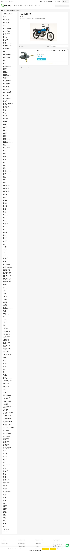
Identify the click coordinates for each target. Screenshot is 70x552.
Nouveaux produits (4, 543)
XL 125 (4, 462)
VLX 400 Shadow (6, 426)
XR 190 (4, 500)
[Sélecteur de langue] (42, 1)
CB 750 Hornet (6, 86)
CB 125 (4, 40)
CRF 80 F (4, 229)
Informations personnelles (41, 542)
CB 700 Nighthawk (7, 83)
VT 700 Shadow (6, 444)
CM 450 (4, 184)
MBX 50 (4, 293)
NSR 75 (4, 324)
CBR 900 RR (5, 141)
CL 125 (4, 165)
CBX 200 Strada (6, 145)
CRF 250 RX (5, 215)
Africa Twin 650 (6, 22)
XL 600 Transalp (6, 477)
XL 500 (4, 474)
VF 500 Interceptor (7, 400)
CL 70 (4, 174)
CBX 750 (4, 152)
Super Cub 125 (6, 381)
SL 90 (4, 372)
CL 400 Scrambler (6, 171)
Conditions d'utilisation (22, 544)
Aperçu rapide (41, 59)
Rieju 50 (4, 359)
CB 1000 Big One (6, 30)
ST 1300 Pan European (7, 380)
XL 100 (4, 461)
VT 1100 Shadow (6, 429)
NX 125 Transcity (6, 342)
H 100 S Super (6, 286)
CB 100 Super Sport (7, 28)
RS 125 (4, 360)
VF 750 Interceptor (7, 406)
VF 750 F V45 (5, 404)
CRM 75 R (5, 237)
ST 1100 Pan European (7, 378)
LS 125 (4, 287)
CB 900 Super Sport (7, 98)
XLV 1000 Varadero (7, 491)
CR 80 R (4, 197)
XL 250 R (4, 471)
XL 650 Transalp (6, 479)
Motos (15, 5)
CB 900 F (5, 94)
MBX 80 (4, 295)
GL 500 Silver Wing (7, 279)
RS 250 (4, 362)
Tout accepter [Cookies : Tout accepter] (46, 548)
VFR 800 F (5, 423)
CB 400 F (5, 65)
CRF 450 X (5, 225)
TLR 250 (4, 392)
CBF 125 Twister (6, 106)
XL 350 (4, 473)
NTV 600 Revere (6, 336)
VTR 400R (5, 453)
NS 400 (4, 313)
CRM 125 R (5, 231)
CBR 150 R (5, 123)
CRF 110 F (5, 202)
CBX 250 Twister (6, 147)
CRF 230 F (5, 208)
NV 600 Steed (6, 340)
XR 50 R (4, 515)
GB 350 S (5, 266)
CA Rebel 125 (5, 27)
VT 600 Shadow (6, 442)
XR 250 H (5, 505)
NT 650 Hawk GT (6, 333)
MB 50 (4, 290)
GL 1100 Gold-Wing (7, 272)
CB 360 (4, 62)
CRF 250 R (5, 212)
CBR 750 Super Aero (7, 139)
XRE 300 (4, 526)
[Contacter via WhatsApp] (67, 545)
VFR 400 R (5, 413)
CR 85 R (4, 199)
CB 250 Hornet (6, 53)
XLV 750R (5, 493)
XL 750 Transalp (6, 482)
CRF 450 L (5, 220)
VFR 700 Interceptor (7, 415)
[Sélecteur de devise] (51, 1)
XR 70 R (4, 523)
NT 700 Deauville (6, 334)
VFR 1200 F (5, 410)
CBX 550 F (5, 150)
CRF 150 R (5, 206)
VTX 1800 (5, 456)
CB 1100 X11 (5, 39)
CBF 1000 (5, 100)
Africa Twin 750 (6, 24)
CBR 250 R (5, 124)
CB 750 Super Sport (7, 92)
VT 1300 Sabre (6, 435)
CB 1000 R (5, 34)
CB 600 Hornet (6, 77)
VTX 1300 (5, 455)
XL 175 (4, 465)
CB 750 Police (6, 89)
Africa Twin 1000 (6, 19)
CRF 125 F (5, 203)
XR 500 (4, 517)
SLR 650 (4, 374)
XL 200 (4, 468)
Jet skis (31, 5)
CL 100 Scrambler (6, 164)
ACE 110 (4, 16)
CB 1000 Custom (6, 31)
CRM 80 (4, 238)
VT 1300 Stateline (6, 436)
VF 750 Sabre (5, 409)
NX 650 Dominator (7, 349)
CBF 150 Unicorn (6, 107)
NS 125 (4, 310)
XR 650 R (5, 522)
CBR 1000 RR (5, 117)
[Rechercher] (62, 6)
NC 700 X (5, 302)
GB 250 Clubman (6, 264)
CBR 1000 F (5, 115)
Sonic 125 (5, 375)
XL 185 (4, 467)
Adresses (37, 546)
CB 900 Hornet (6, 97)
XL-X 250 (5, 485)
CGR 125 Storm (6, 161)
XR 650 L (4, 520)
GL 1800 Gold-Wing (7, 278)
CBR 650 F (5, 136)
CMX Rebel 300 (6, 188)
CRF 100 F (5, 200)
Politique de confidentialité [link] (35, 550)
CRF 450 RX (5, 223)
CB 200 (4, 51)
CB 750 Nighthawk (7, 88)
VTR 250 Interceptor (7, 451)
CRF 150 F (5, 205)
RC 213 (4, 357)
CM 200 (4, 179)
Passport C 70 (6, 353)
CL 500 (4, 173)
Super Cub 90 (6, 386)
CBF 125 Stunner (6, 104)
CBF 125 (4, 101)
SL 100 (4, 368)
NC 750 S (5, 304)
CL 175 (4, 167)
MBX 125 (4, 292)
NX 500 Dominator (7, 348)
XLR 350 (4, 490)
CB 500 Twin (5, 72)
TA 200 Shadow (6, 388)
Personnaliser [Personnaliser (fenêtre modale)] (60, 548)
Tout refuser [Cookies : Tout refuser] (53, 548)
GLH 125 (4, 282)
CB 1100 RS (5, 37)
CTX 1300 (5, 246)
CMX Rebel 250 (6, 187)
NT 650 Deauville (6, 331)
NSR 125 (4, 317)
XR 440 (4, 514)
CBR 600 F (5, 133)
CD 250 (4, 153)
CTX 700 (4, 249)
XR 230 (4, 503)
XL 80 (4, 483)
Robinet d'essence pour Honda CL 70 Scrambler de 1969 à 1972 (51, 51)
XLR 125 (4, 487)
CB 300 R (5, 59)
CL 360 (4, 170)
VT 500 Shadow (6, 441)
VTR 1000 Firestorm (7, 447)
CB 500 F (5, 71)
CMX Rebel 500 (6, 191)
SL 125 (4, 369)
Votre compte (39, 540)
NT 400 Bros (5, 328)
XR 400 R (5, 512)
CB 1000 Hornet (6, 33)
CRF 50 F (4, 226)
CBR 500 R (5, 132)
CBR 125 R (5, 121)
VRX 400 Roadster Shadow (8, 427)
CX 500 (4, 252)
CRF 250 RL (5, 214)
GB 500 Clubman (6, 269)
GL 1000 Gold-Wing (7, 270)
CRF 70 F (4, 228)
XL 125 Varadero (6, 464)
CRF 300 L (5, 219)
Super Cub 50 (6, 383)
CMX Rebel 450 (6, 190)
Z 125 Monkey (6, 529)
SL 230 (4, 371)
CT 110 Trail (5, 240)
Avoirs (37, 544)
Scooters (25, 5)
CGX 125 (4, 162)
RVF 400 (4, 363)
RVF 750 (4, 365)
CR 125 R (4, 193)
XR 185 (4, 499)
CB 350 (4, 60)
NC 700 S (5, 301)
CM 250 (4, 180)
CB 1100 (4, 36)
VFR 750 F (5, 416)
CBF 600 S (5, 113)
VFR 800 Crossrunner (7, 421)
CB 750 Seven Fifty (7, 91)
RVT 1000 (5, 366)
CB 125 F (4, 42)
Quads (20, 5)
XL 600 (4, 476)
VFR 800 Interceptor (7, 424)
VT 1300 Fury (5, 432)
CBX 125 (4, 144)
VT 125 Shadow (6, 430)
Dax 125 (4, 255)
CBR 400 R (5, 127)
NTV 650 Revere (6, 337)
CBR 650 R (5, 138)
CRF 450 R (5, 222)
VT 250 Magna (6, 438)
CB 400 (4, 63)
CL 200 (4, 168)
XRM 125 (4, 528)
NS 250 (4, 311)
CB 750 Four (5, 85)
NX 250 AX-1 (5, 343)
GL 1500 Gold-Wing (7, 275)
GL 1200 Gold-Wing (7, 273)
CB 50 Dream (5, 69)
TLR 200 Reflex (6, 391)
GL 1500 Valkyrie (6, 276)
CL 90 (4, 176)
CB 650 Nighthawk (7, 80)
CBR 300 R (5, 126)
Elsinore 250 (5, 257)
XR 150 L (4, 497)
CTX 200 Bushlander (7, 247)
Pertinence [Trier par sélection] (59, 46)
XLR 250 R (5, 488)
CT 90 (4, 244)
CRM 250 (5, 232)
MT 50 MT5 (5, 296)
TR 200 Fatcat (6, 394)
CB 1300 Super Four (7, 48)
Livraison (20, 542)
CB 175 (4, 50)
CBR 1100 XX (5, 120)
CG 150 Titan (5, 158)
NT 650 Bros (5, 330)
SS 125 (4, 377)
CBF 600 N (5, 112)
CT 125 (4, 241)
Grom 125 (5, 284)
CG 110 (4, 155)
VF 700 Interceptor (7, 401)
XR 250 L (4, 506)
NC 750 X (5, 305)
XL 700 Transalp (6, 480)
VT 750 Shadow (6, 445)
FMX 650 (4, 258)
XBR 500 (4, 459)
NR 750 (4, 307)
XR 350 (4, 511)
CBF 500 (4, 110)
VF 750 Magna (6, 407)
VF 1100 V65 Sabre (6, 398)
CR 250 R (5, 194)
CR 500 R (5, 196)
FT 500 (4, 260)
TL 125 (4, 389)
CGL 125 (4, 159)
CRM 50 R (5, 235)
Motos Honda (8, 14)
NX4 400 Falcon (6, 351)
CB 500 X (5, 74)
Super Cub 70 (6, 384)
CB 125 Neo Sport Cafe (7, 43)
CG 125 (4, 156)
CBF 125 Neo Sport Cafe (8, 103)
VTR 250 (4, 450)
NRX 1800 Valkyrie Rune (8, 308)
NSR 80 (4, 325)
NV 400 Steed (6, 339)
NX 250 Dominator (7, 345)
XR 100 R (4, 494)
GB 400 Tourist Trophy (7, 267)
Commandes (38, 543)
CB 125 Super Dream (7, 45)
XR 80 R (4, 525)
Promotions (3, 542)
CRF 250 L (5, 209)
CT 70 (4, 243)
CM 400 (4, 182)
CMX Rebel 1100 (6, 185)
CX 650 (4, 254)
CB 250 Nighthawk (7, 54)
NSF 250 (4, 316)
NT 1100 (4, 327)
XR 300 (4, 509)
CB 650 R (5, 81)
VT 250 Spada (6, 439)
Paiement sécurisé (21, 546)
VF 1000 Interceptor (7, 395)
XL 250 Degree (6, 470)
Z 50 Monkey (5, 531)
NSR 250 (4, 321)
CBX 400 (5, 148)
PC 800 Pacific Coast (7, 354)
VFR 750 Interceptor (7, 418)
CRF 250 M (5, 211)
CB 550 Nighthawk (7, 75)
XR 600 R (5, 518)
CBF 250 (4, 109)
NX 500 (4, 346)
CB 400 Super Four (7, 66)
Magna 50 (5, 289)
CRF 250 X (5, 217)
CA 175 (4, 25)
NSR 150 (4, 319)
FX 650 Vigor (5, 263)
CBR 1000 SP (5, 118)
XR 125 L (4, 496)
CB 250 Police (6, 56)
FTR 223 (4, 261)
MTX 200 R (5, 299)
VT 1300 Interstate (7, 433)
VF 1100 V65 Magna (7, 397)
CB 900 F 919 (5, 95)
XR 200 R (5, 502)
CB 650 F (5, 78)
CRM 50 (4, 234)
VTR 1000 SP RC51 (6, 448)
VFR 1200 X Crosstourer (8, 412)
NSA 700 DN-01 (6, 314)
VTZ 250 (4, 458)
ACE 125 (4, 18)
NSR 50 (4, 322)
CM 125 (4, 177)
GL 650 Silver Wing (7, 281)
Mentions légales (21, 543)
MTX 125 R (5, 298)
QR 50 (4, 356)
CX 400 (4, 251)
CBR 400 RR (5, 129)
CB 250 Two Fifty (6, 57)
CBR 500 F (5, 130)
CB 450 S (5, 68)
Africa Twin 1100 (6, 21)
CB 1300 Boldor (6, 46)
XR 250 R (5, 508)
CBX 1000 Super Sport (7, 142)
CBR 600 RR (5, 135)
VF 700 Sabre (5, 403)
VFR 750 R (5, 420)
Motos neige (37, 5)
